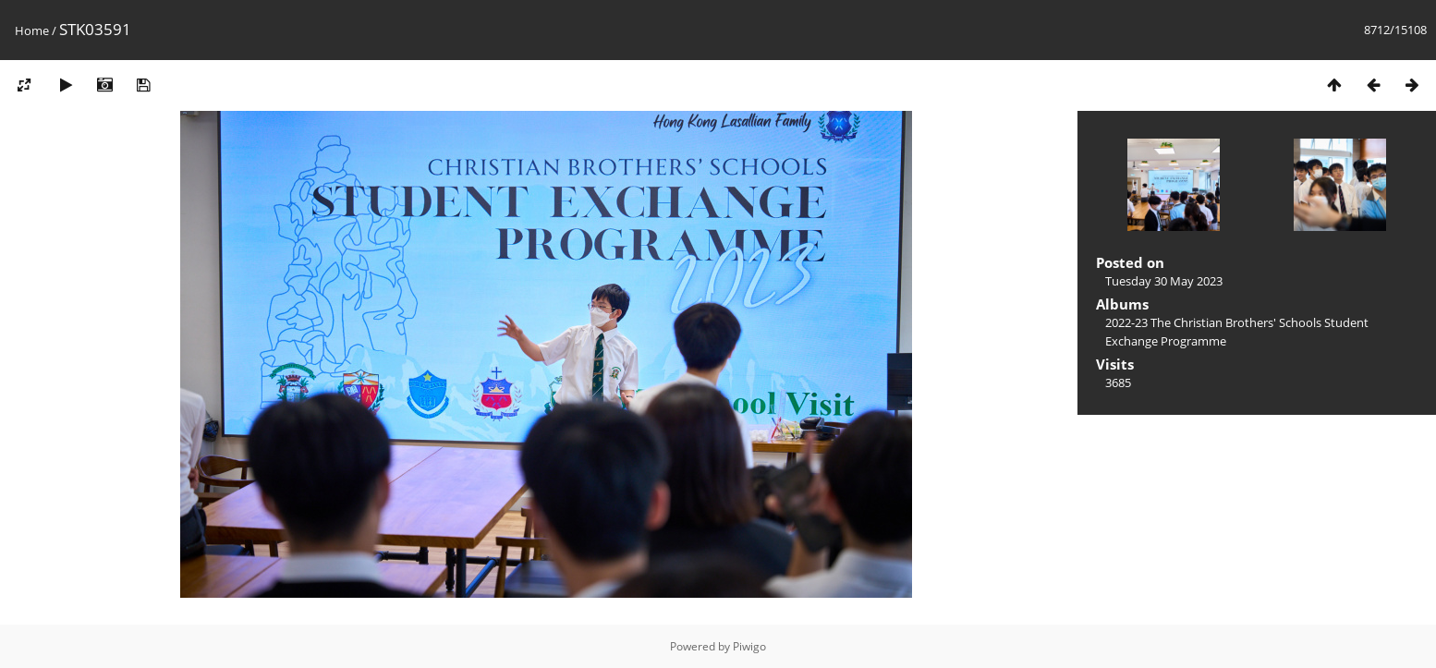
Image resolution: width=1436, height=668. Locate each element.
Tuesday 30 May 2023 (1164, 281)
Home (32, 30)
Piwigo (749, 646)
